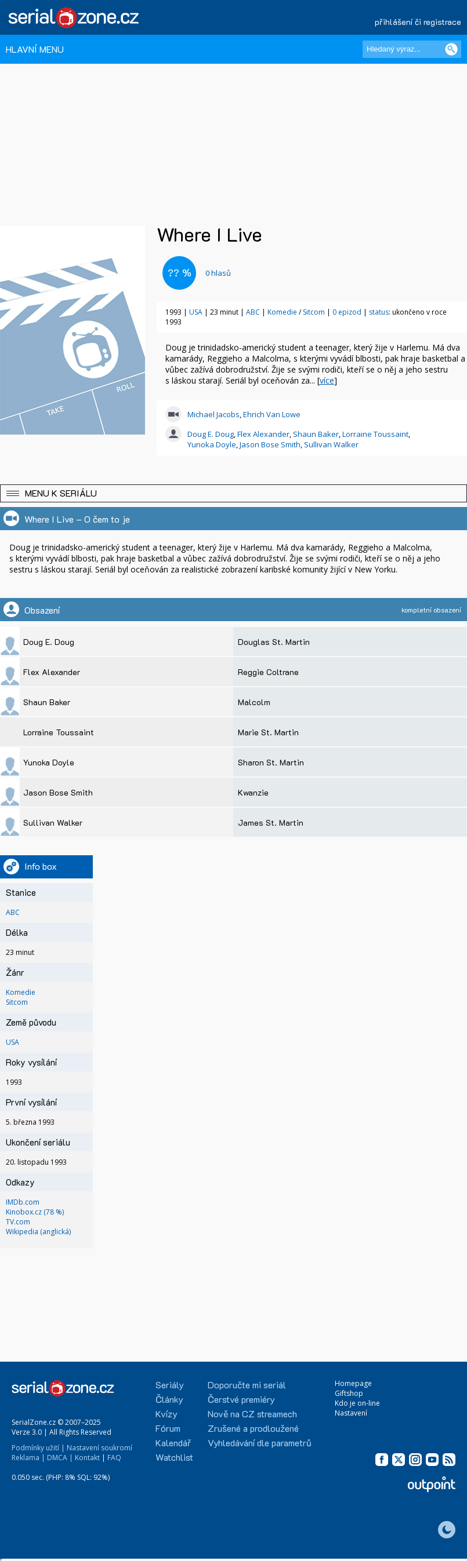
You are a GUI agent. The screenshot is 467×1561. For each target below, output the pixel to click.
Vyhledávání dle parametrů (260, 1442)
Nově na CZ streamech (252, 1413)
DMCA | (60, 1457)
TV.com (18, 1222)
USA (195, 312)
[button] (233, 493)
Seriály (169, 1384)
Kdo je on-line (357, 1403)
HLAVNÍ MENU (35, 49)
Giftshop (349, 1393)
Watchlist (174, 1457)
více (327, 380)
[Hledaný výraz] (412, 49)
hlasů (218, 273)
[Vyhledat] (451, 49)
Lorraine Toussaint (375, 434)
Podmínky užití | (38, 1448)
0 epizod (346, 312)
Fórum (167, 1428)
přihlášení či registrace (418, 21)
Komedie (282, 312)
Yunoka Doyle (211, 444)
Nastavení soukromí (99, 1448)
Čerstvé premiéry (241, 1399)
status (379, 312)
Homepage (353, 1383)
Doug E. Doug (210, 434)
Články (169, 1399)
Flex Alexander (263, 434)
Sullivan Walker (331, 444)
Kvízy (166, 1413)
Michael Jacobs (213, 414)
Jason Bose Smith (270, 444)
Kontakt (87, 1457)
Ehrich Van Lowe (272, 414)
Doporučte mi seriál (247, 1384)
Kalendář (173, 1442)
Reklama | (28, 1457)
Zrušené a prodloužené (253, 1428)
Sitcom (314, 312)
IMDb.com (22, 1202)
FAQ (114, 1457)
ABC (253, 312)
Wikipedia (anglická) (38, 1232)
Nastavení (351, 1413)
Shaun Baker (316, 434)
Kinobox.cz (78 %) (35, 1212)
